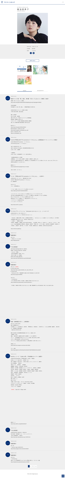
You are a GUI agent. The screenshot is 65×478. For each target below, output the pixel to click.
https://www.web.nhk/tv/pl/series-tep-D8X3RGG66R (21, 258)
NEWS (24, 90)
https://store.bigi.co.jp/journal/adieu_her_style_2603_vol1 (22, 269)
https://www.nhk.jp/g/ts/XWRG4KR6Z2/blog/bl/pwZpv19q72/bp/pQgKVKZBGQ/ (26, 102)
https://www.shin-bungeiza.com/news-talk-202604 (20, 345)
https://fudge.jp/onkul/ (15, 240)
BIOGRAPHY (40, 90)
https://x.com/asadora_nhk (16, 133)
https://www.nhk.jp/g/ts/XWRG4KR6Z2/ (18, 127)
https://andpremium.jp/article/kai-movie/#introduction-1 (21, 282)
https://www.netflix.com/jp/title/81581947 (19, 423)
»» (35, 466)
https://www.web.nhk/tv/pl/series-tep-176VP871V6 (20, 437)
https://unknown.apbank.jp (16, 228)
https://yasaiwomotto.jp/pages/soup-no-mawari (20, 166)
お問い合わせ (32, 60)
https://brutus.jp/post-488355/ (16, 274)
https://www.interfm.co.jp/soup (17, 204)
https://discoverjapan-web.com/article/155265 (20, 448)
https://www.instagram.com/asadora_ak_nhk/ (19, 130)
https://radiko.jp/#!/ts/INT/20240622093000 (19, 190)
